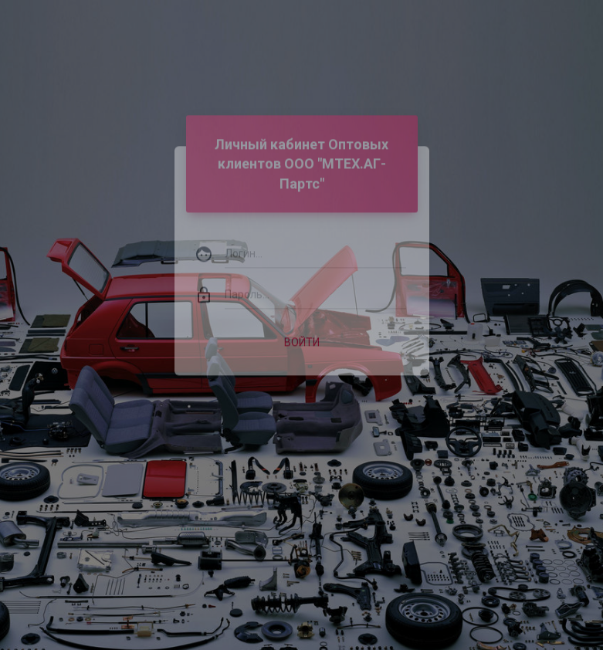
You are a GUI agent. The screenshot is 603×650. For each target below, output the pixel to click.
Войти (302, 334)
